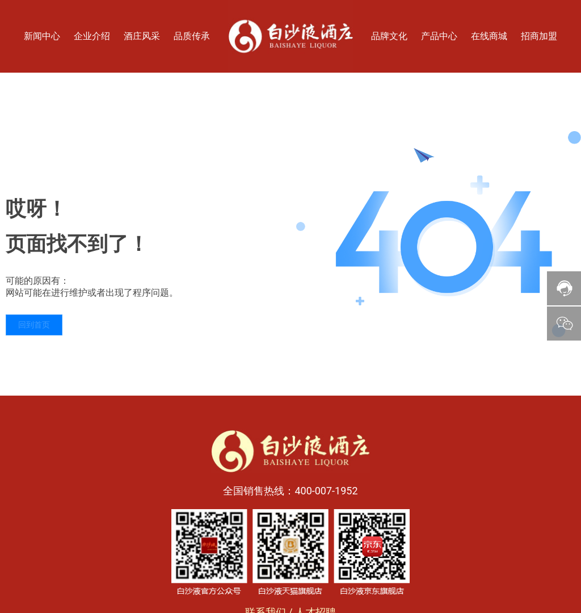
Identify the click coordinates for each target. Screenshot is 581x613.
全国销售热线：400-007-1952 (290, 491)
